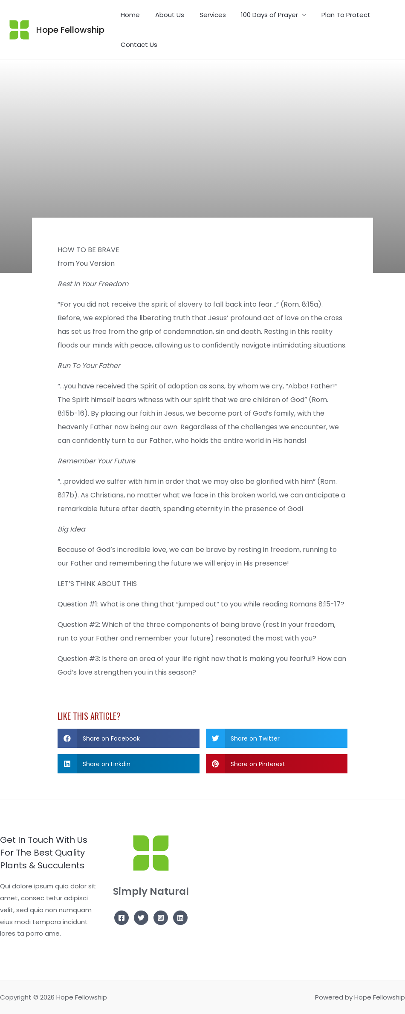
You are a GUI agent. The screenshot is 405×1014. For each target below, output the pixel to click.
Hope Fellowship (70, 30)
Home (129, 14)
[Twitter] (141, 918)
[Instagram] (160, 918)
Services (206, 14)
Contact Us (137, 44)
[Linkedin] (180, 918)
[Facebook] (121, 918)
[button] (129, 738)
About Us (165, 14)
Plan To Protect (334, 14)
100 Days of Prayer (260, 14)
